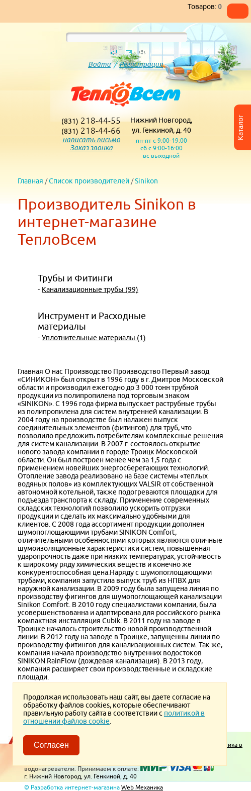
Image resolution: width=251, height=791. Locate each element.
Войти (99, 64)
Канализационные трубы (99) (90, 289)
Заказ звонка (91, 148)
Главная (30, 181)
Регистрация (141, 64)
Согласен (51, 745)
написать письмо (91, 140)
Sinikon (146, 181)
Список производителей (89, 181)
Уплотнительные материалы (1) (94, 338)
